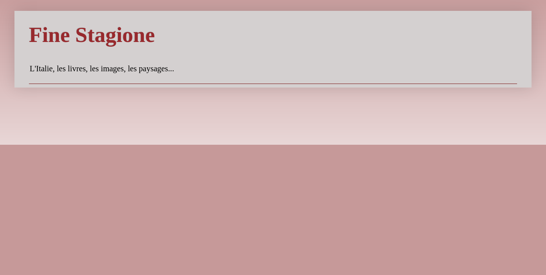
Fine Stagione (92, 35)
